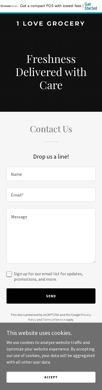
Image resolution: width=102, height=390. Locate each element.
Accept (50, 377)
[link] (51, 24)
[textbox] (51, 174)
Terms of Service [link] (54, 320)
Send (51, 296)
